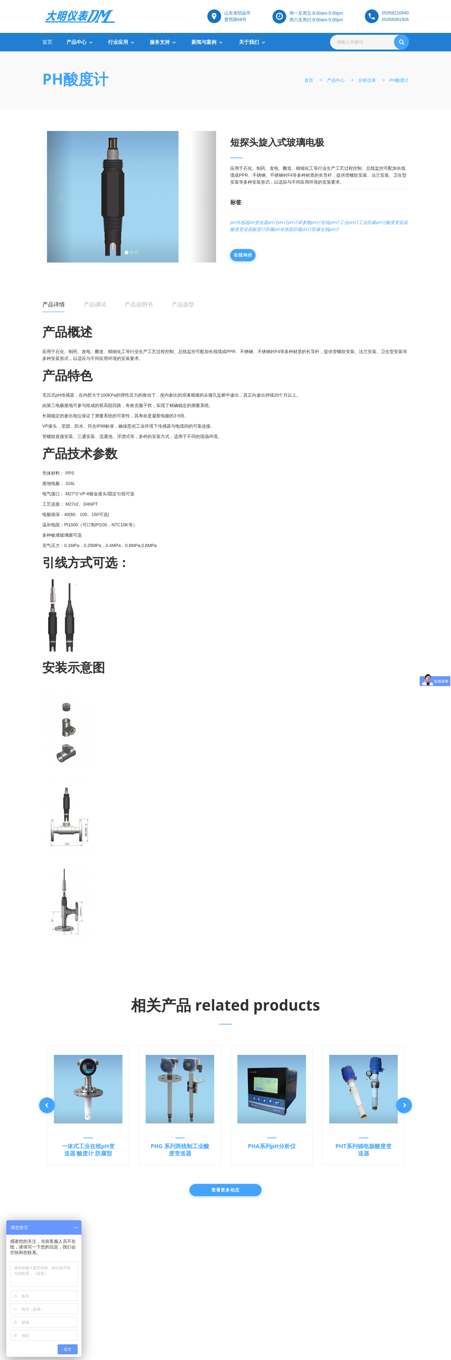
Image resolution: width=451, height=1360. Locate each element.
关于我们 (249, 42)
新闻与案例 (203, 42)
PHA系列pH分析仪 (272, 1146)
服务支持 (160, 42)
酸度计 (258, 229)
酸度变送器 (397, 222)
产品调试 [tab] (95, 304)
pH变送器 (258, 222)
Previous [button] (47, 1105)
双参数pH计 (309, 222)
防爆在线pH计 (325, 229)
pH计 (273, 222)
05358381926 (395, 19)
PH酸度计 (75, 79)
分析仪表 (367, 80)
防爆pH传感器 (279, 229)
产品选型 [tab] (183, 304)
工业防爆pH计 (372, 222)
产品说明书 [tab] (139, 304)
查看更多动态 (225, 1189)
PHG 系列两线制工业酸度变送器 (180, 1149)
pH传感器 (239, 222)
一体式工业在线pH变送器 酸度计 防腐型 (88, 1149)
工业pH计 (349, 222)
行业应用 (118, 42)
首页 (47, 42)
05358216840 (395, 12)
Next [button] (404, 1105)
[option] (88, 1105)
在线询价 (243, 255)
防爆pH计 (302, 229)
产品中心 (76, 42)
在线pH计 (330, 222)
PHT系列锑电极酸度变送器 (363, 1149)
